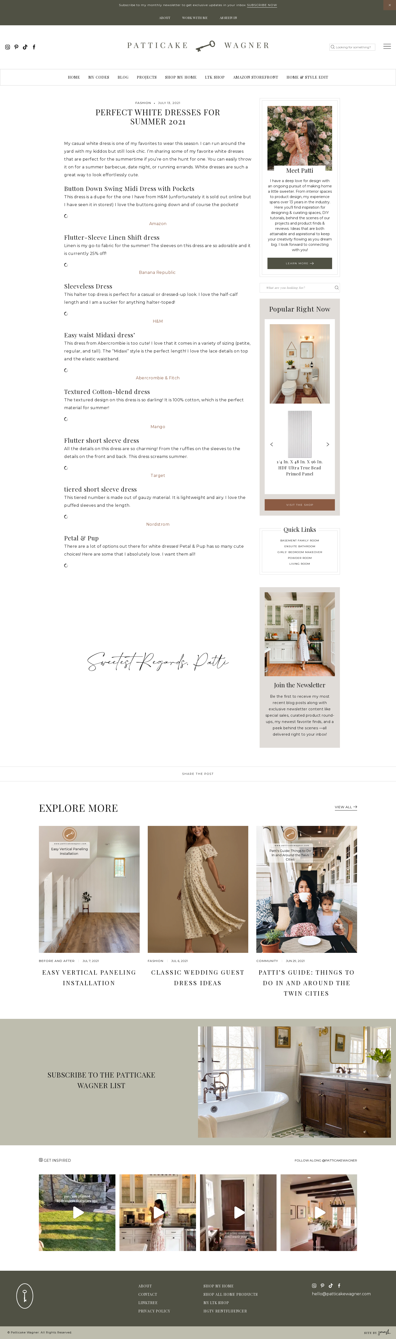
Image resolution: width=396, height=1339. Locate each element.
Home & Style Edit (307, 77)
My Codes (98, 77)
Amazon (158, 223)
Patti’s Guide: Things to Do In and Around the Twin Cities (307, 982)
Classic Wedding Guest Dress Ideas (198, 977)
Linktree (148, 1302)
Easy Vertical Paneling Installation (89, 977)
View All (346, 807)
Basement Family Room (299, 540)
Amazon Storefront (255, 77)
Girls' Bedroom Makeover (300, 552)
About (164, 17)
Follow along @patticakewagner (326, 1160)
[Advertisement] (158, 609)
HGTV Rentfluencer (225, 1311)
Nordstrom (158, 524)
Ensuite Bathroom (299, 546)
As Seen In (228, 17)
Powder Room (300, 558)
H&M (158, 321)
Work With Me (195, 17)
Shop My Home (181, 77)
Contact (147, 1294)
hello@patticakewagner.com (341, 1294)
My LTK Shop (216, 1302)
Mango (158, 426)
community (267, 961)
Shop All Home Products (231, 1294)
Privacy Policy (154, 1311)
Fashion (143, 103)
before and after (57, 961)
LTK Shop (215, 77)
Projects (147, 77)
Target (158, 475)
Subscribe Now (262, 5)
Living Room (299, 563)
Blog (123, 77)
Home (74, 77)
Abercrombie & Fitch (158, 378)
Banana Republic (158, 272)
